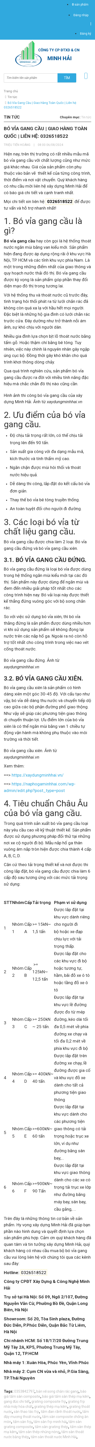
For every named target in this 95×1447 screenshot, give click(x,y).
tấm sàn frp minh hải (50, 1422)
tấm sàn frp (22, 1422)
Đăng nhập (80, 15)
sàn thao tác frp (26, 1412)
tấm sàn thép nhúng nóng (39, 1432)
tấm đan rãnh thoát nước (61, 1412)
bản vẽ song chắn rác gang (57, 1391)
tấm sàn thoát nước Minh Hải (54, 1437)
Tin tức (12, 97)
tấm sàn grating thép (51, 1427)
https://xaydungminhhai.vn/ (38, 775)
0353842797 (24, 1391)
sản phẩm (80, 4)
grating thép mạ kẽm (50, 1407)
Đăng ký (85, 33)
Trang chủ (11, 91)
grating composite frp (48, 1401)
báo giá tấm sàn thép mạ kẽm (65, 1396)
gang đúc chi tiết (17, 1401)
